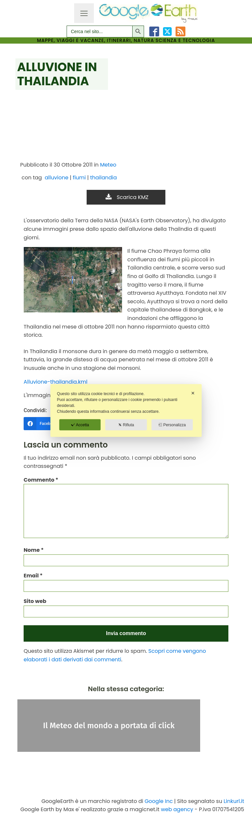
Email (33, 575)
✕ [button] (193, 393)
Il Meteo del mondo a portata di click (109, 725)
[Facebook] (47, 423)
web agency (177, 809)
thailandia (103, 177)
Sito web (35, 601)
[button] (126, 197)
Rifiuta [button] (126, 425)
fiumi (79, 177)
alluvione (56, 177)
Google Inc (159, 801)
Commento (41, 480)
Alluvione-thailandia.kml (55, 382)
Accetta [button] (80, 425)
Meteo (108, 165)
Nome (34, 550)
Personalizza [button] (172, 425)
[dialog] (126, 410)
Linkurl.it (233, 801)
